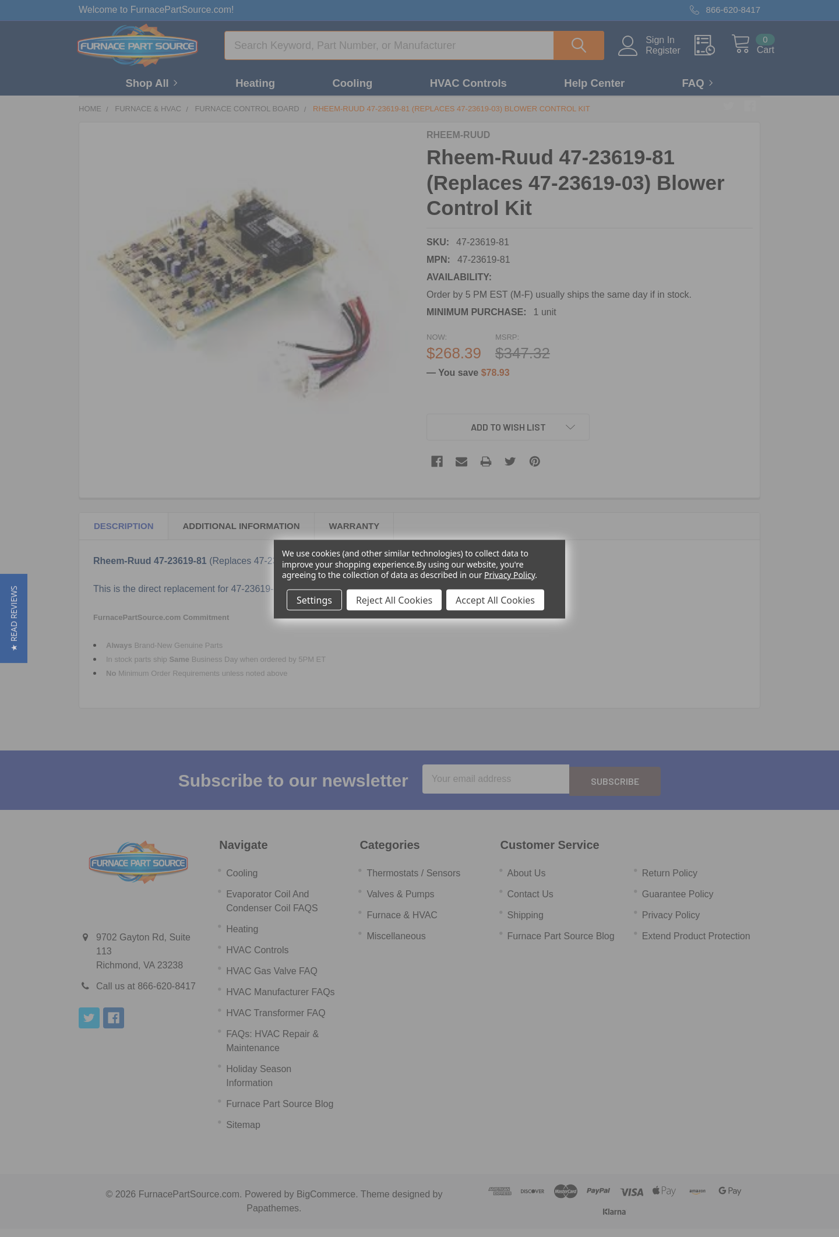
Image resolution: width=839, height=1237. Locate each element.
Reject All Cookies (394, 599)
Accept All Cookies (495, 599)
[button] (13, 618)
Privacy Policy (509, 574)
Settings (314, 599)
